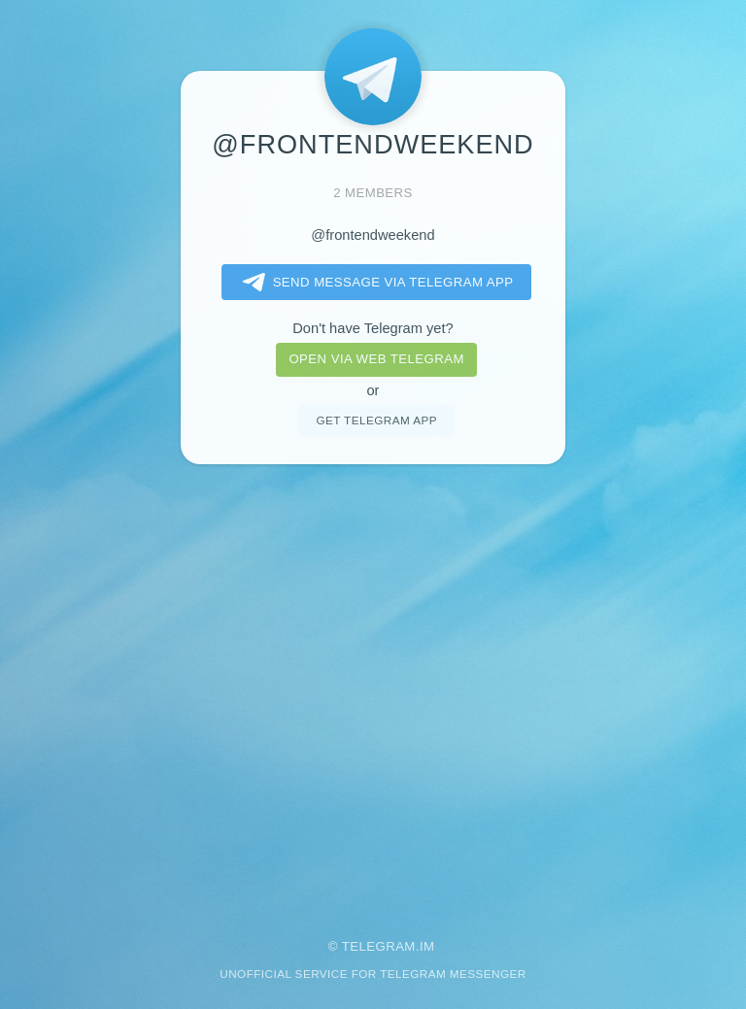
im (427, 946)
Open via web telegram (375, 359)
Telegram (379, 946)
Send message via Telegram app (374, 282)
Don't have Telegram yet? (372, 328)
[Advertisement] (373, 688)
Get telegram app (376, 420)
